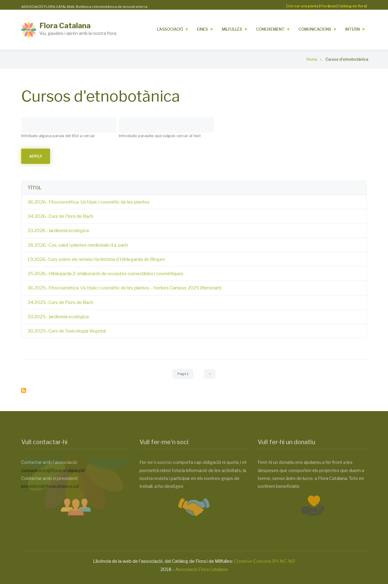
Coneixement (270, 29)
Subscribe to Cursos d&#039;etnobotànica (23, 390)
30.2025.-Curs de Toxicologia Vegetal (67, 331)
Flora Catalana (65, 25)
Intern (352, 29)
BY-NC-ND (264, 561)
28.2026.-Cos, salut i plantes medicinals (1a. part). (78, 245)
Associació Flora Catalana (201, 569)
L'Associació (170, 29)
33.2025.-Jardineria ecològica (58, 316)
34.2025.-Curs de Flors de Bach (60, 302)
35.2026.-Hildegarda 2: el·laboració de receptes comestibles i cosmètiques (105, 273)
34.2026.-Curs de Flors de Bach (60, 216)
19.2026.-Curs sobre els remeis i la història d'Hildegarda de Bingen (96, 259)
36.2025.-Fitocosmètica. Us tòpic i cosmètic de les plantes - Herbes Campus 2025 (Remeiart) (125, 288)
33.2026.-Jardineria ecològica (58, 230)
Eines (202, 29)
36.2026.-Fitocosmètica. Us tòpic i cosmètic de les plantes (88, 202)
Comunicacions (315, 29)
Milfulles (232, 29)
